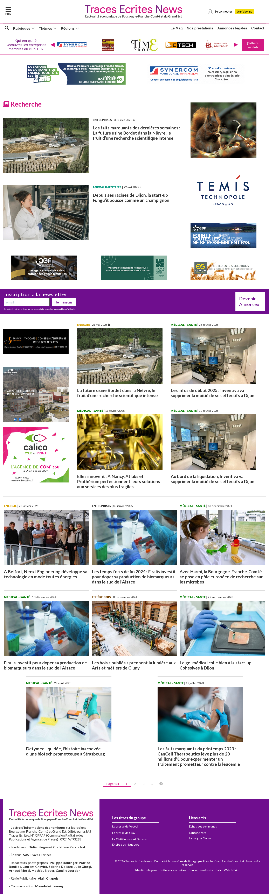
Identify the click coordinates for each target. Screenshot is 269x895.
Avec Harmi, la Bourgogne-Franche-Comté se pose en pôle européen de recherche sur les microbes (221, 577)
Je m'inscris (64, 303)
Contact (257, 29)
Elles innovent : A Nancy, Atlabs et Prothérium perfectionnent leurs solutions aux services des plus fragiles (118, 482)
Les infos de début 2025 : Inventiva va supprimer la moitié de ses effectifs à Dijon (212, 393)
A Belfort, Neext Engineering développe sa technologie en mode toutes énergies (45, 575)
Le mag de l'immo (200, 839)
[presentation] (52, 45)
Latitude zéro (197, 833)
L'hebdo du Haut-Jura (125, 845)
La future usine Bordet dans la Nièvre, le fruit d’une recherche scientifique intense (117, 393)
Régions (68, 29)
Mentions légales (146, 871)
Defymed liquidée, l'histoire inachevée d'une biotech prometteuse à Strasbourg (65, 752)
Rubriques (21, 29)
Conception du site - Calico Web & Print (214, 871)
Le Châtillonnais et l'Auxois (129, 840)
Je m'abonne (245, 12)
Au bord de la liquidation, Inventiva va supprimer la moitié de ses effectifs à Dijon (212, 479)
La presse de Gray (123, 833)
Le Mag (177, 29)
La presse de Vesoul (125, 827)
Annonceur (250, 302)
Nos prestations (200, 29)
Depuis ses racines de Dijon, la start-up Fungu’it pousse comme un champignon (131, 198)
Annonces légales (232, 29)
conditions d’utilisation (66, 310)
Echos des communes (203, 827)
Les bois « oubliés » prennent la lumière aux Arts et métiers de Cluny (134, 666)
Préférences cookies (173, 871)
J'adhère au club (252, 45)
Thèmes (45, 29)
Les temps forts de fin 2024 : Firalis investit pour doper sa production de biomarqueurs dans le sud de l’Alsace (134, 577)
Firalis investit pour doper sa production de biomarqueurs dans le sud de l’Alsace (45, 666)
